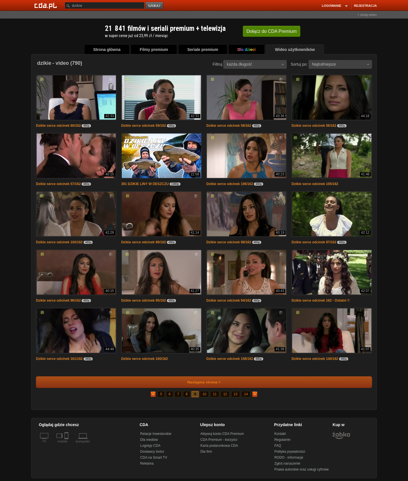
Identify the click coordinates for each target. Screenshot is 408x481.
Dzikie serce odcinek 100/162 (59, 242)
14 (246, 394)
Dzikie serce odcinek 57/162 (58, 184)
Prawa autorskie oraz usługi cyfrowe (301, 469)
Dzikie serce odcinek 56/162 (314, 126)
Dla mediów (149, 440)
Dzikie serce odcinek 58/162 (228, 126)
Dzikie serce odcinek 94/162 (228, 300)
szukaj (154, 6)
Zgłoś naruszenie (287, 463)
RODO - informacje (288, 457)
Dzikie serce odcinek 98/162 (228, 242)
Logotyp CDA (150, 446)
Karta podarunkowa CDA (219, 446)
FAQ (277, 446)
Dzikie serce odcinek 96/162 (58, 300)
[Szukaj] (104, 5)
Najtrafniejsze (340, 64)
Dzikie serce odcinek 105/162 (315, 184)
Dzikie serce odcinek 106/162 (229, 184)
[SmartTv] (67, 445)
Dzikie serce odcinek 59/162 (143, 126)
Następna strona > (200, 382)
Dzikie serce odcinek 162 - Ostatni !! (321, 300)
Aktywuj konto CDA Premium (222, 434)
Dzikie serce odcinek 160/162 (144, 359)
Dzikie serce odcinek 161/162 (59, 359)
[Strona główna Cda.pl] (46, 5)
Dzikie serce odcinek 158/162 (229, 359)
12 (225, 394)
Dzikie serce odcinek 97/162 (314, 242)
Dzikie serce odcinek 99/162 (143, 242)
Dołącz (271, 31)
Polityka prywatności (289, 452)
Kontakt (280, 434)
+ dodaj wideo (367, 14)
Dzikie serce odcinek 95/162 (143, 300)
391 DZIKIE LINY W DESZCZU (145, 184)
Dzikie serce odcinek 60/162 (58, 126)
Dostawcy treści (152, 452)
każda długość (255, 64)
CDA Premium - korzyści (218, 440)
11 (214, 394)
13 (235, 394)
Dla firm (206, 452)
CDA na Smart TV (153, 457)
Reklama (147, 463)
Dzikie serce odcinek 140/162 (315, 359)
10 (204, 394)
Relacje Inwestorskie (155, 434)
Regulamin (282, 440)
